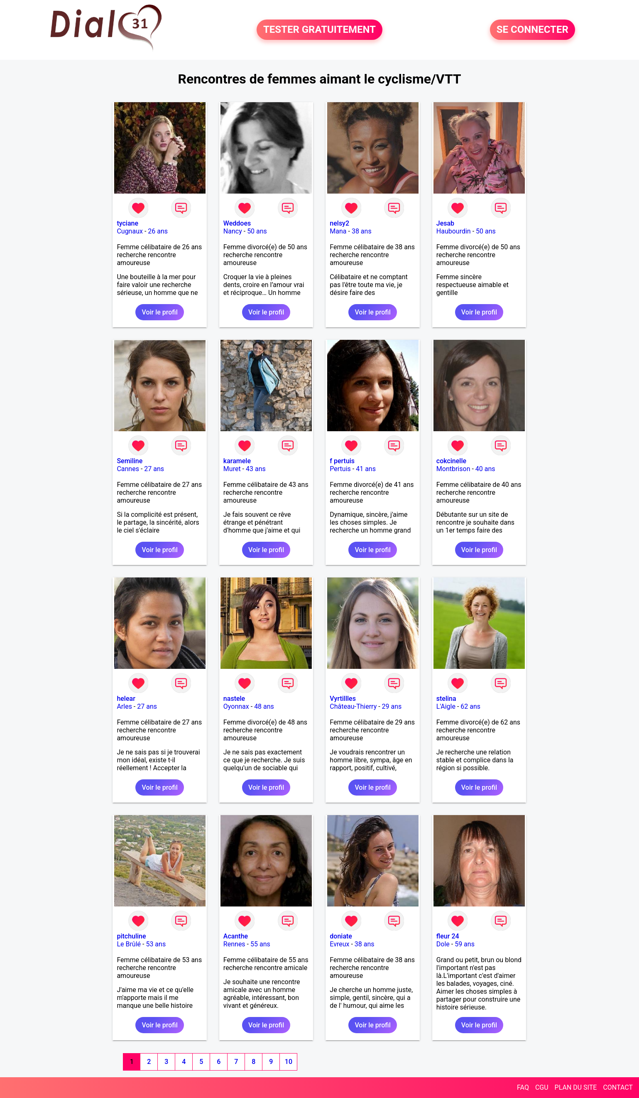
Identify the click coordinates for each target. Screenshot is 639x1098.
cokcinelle (451, 461)
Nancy (232, 231)
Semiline (129, 461)
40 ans (485, 469)
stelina (446, 699)
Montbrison (453, 469)
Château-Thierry (353, 706)
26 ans (158, 231)
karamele (237, 461)
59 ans (465, 944)
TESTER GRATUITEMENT (319, 30)
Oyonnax (236, 706)
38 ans (362, 231)
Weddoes (237, 223)
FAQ (523, 1087)
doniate (341, 936)
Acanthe (235, 936)
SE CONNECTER (532, 30)
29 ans (392, 706)
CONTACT (618, 1087)
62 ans (470, 706)
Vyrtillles (343, 699)
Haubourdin (453, 231)
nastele (234, 699)
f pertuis (342, 461)
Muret (232, 469)
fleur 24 (447, 936)
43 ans (256, 469)
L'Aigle (445, 706)
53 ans (156, 944)
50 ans (257, 231)
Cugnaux (130, 231)
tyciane (127, 223)
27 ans (154, 469)
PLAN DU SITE (576, 1087)
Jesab (445, 223)
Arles (124, 706)
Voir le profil (159, 312)
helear (126, 699)
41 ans (366, 469)
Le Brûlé (129, 944)
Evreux (339, 944)
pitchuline (131, 936)
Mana (338, 231)
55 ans (260, 944)
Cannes (128, 469)
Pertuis (340, 469)
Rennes (234, 944)
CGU (541, 1087)
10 (288, 1062)
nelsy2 (339, 223)
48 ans (264, 706)
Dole (443, 944)
